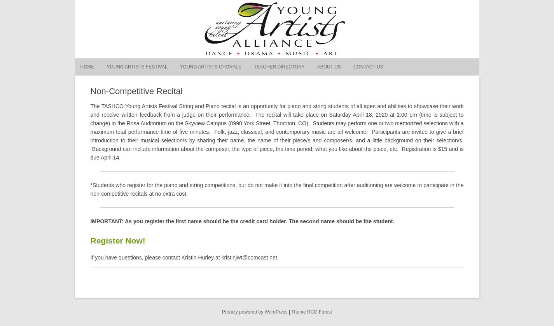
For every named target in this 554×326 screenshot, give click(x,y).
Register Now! (118, 240)
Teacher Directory (279, 67)
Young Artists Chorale (210, 67)
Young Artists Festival (137, 67)
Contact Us (368, 67)
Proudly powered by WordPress (255, 312)
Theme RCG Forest (311, 312)
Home (87, 67)
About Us (329, 67)
